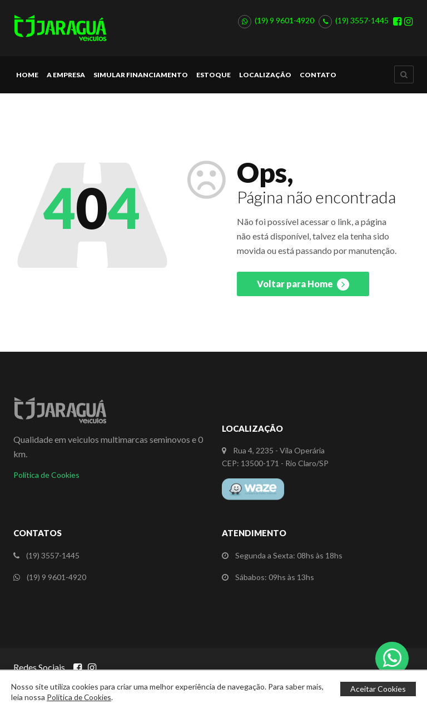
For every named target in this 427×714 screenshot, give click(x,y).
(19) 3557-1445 (362, 23)
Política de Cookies (46, 480)
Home (27, 80)
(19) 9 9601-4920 (284, 23)
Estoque (213, 80)
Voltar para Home (303, 289)
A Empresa (66, 80)
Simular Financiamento (140, 80)
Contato (318, 80)
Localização (265, 80)
